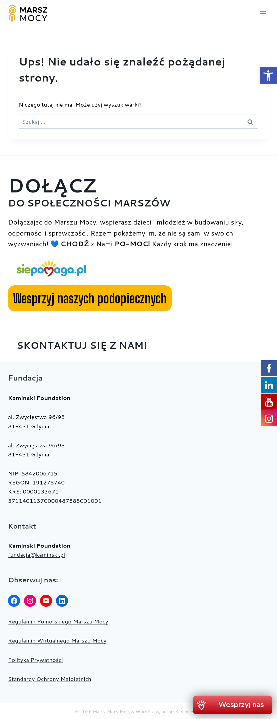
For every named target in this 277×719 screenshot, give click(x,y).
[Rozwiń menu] (263, 13)
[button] (268, 75)
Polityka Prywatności (35, 660)
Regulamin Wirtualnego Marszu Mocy (57, 640)
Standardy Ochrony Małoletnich (49, 679)
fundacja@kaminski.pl (36, 554)
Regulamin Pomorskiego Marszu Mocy (58, 621)
